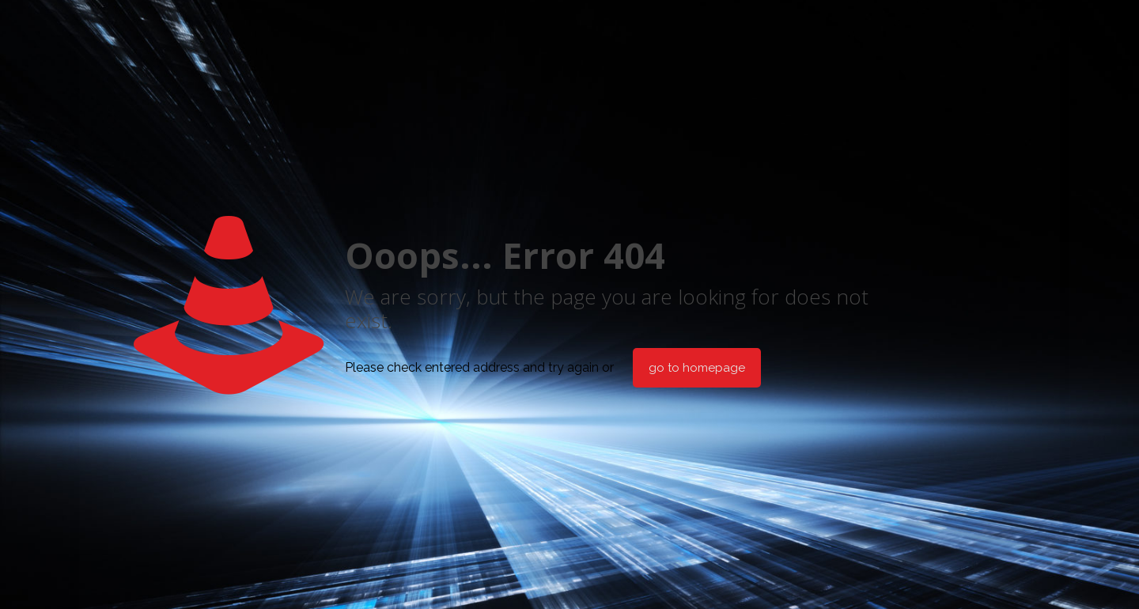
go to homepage (697, 368)
